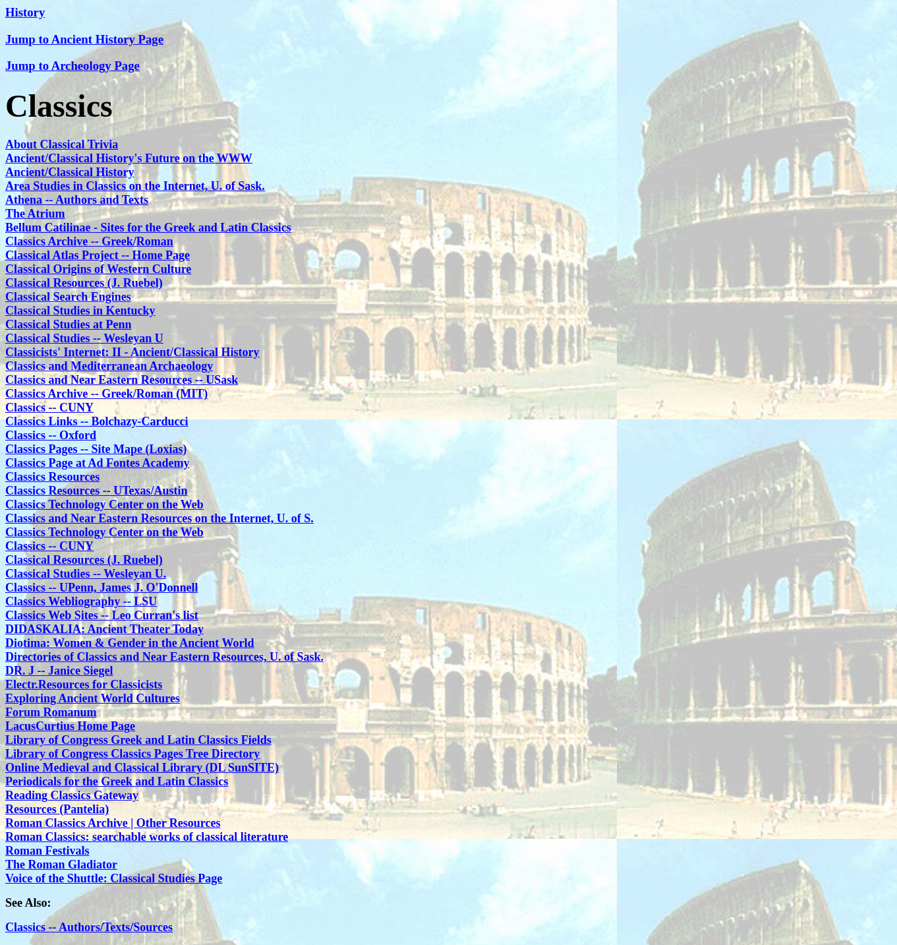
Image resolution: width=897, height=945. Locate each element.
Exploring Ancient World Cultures (92, 698)
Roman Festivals (47, 850)
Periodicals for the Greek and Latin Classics (116, 781)
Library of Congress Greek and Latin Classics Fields (138, 740)
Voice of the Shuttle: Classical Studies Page (113, 878)
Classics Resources (52, 476)
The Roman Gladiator (61, 864)
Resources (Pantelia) (57, 809)
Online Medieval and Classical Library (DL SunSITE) (142, 767)
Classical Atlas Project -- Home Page (97, 255)
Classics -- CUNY (49, 407)
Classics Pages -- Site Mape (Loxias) (96, 449)
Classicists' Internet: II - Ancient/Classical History (132, 352)
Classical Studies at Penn (68, 324)
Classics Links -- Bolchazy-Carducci (96, 421)
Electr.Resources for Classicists (83, 684)
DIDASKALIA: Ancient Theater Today (104, 629)
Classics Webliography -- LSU (81, 601)
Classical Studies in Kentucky (80, 310)
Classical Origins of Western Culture (98, 269)
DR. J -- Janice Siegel (59, 670)
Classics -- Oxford (50, 435)
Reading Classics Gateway (71, 795)
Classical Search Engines (68, 296)
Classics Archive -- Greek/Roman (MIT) (106, 393)
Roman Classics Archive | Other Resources (112, 823)
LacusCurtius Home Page (70, 726)
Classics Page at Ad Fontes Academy (97, 463)
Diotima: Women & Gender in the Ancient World (129, 643)
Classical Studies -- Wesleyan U (84, 338)
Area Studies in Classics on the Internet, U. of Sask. (135, 186)
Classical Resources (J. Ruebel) (84, 283)
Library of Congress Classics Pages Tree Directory (132, 753)
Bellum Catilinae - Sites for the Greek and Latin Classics (148, 227)
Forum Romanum (51, 712)
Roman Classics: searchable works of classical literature (146, 836)
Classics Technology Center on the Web (104, 504)
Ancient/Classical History (69, 172)
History (25, 12)
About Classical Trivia (61, 144)
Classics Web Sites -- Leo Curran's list (101, 615)
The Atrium (35, 213)
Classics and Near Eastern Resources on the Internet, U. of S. (159, 518)
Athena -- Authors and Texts (76, 199)
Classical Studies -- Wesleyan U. (85, 573)
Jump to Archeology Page (72, 66)
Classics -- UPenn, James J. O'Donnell (101, 587)
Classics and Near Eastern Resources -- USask (121, 379)
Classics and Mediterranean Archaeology (109, 366)
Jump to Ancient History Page (84, 39)
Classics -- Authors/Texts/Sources (89, 927)
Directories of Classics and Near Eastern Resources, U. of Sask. (164, 656)
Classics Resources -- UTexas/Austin (96, 490)
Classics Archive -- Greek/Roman (89, 241)
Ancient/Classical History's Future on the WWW (128, 158)
